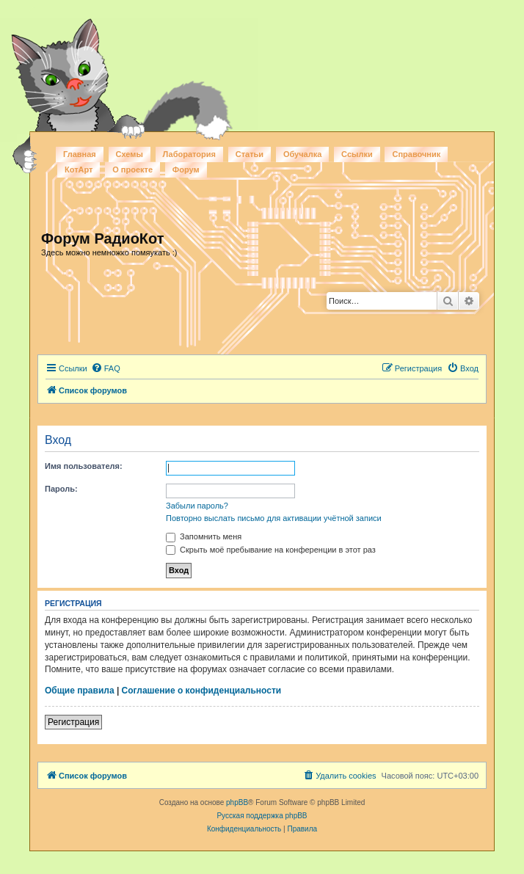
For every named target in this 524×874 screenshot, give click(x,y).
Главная (79, 154)
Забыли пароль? (197, 505)
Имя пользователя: (84, 466)
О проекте (132, 169)
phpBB (237, 802)
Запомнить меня (203, 536)
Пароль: (61, 488)
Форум (186, 169)
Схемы (129, 154)
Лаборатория (189, 154)
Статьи (249, 154)
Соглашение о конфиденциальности (202, 690)
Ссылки (357, 154)
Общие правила (79, 690)
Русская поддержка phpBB (261, 816)
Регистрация (73, 722)
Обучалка (302, 154)
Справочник (416, 154)
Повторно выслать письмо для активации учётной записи (274, 518)
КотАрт (78, 169)
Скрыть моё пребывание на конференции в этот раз (271, 549)
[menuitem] (105, 368)
